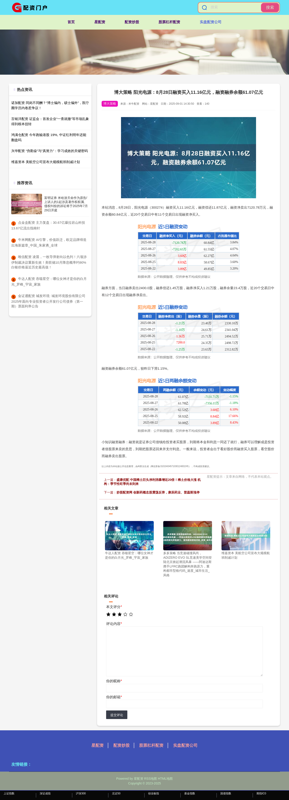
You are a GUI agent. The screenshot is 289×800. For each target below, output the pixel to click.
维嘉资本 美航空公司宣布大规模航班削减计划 (45, 162)
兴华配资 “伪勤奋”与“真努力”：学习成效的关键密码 (49, 151)
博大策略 (109, 103)
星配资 (99, 22)
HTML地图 (165, 778)
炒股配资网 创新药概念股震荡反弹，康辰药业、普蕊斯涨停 (158, 492)
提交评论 (116, 715)
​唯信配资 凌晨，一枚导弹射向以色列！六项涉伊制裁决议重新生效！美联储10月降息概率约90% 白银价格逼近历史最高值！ (49, 262)
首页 (71, 22)
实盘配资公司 (210, 22)
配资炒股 (132, 22)
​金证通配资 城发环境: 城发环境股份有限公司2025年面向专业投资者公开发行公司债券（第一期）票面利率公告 (48, 301)
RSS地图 (150, 778)
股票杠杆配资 (169, 22)
